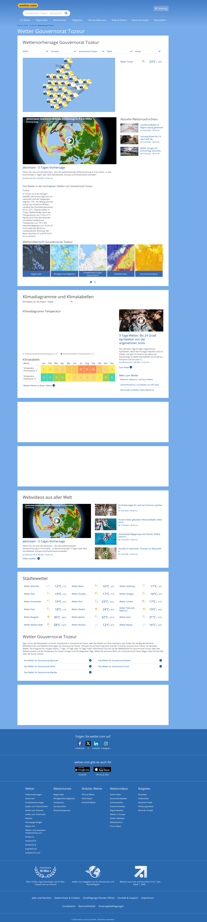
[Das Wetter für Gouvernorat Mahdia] (58, 669)
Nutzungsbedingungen (111, 902)
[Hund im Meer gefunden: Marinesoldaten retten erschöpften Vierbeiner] (128, 522)
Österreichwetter (117, 802)
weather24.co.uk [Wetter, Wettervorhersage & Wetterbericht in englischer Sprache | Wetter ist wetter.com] (32, 848)
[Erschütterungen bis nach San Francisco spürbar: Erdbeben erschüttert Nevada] (128, 507)
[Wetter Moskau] (93, 621)
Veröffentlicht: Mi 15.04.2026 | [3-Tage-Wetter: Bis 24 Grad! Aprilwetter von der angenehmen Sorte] (134, 358)
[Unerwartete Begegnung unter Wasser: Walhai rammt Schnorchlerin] (128, 536)
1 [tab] (91, 278)
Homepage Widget (33, 818)
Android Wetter (89, 798)
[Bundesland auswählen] (91, 47)
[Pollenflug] (161, 5)
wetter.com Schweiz (34, 806)
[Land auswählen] (63, 47)
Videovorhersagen (33, 790)
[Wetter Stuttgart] (140, 590)
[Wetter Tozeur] (141, 58)
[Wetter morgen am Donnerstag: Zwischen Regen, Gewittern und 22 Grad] (140, 149)
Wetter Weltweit (117, 814)
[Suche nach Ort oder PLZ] (66, 5)
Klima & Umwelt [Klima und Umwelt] (145, 806)
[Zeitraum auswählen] (148, 47)
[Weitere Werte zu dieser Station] (39, 381)
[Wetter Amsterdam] (45, 597)
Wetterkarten (62, 785)
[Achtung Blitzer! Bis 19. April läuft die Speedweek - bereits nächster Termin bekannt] (140, 137)
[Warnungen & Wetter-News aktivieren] (136, 386)
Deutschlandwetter (118, 794)
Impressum (147, 894)
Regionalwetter (117, 806)
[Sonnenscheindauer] (149, 257)
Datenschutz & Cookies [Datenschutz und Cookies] (67, 894)
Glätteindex (143, 794)
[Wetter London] (140, 597)
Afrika (26, 21)
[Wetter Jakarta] (93, 613)
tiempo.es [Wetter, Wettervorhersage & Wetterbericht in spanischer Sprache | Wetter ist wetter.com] (29, 833)
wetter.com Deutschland (36, 802)
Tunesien (33, 21)
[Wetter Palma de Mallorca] (140, 605)
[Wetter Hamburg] (140, 582)
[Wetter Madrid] (93, 605)
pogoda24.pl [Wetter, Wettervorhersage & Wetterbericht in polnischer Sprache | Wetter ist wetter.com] (31, 844)
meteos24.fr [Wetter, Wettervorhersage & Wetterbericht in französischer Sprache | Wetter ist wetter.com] (30, 837)
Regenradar (58, 790)
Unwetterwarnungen (34, 798)
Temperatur (58, 798)
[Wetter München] (45, 582)
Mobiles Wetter (92, 785)
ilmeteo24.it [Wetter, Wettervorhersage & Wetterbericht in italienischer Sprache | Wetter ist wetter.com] (30, 841)
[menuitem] (25, 16)
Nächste (160, 254)
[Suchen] (87, 5)
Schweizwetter (116, 798)
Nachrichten (115, 790)
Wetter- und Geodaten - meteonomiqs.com (36, 827)
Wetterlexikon (116, 818)
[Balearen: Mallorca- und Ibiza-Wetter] (136, 375)
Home (19, 21)
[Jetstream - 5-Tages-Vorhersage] (67, 145)
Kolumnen (30, 794)
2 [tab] (95, 278)
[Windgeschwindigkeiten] (64, 257)
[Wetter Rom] (93, 597)
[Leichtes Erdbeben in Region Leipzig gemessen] (140, 125)
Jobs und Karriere (41, 894)
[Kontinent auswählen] (35, 47)
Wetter (29, 785)
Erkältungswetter (146, 802)
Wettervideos (119, 785)
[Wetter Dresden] (93, 590)
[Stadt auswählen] (120, 47)
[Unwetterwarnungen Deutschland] (92, 257)
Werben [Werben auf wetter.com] (28, 814)
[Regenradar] (36, 257)
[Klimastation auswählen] (60, 297)
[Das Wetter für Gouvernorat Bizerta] (130, 657)
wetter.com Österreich (35, 810)
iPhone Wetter (88, 790)
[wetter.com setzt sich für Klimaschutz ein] (93, 874)
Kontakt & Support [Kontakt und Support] (128, 894)
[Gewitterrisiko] (121, 257)
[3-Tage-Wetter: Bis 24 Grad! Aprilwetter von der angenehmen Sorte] (141, 316)
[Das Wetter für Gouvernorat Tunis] (130, 663)
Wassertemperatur (61, 806)
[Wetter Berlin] (93, 582)
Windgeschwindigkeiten (64, 794)
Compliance (68, 902)
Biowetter (142, 790)
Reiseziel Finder (145, 798)
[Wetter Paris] (45, 605)
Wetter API (30, 822)
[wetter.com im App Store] (102, 767)
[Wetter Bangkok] (45, 613)
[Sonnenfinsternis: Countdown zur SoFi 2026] (139, 381)
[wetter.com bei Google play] (82, 767)
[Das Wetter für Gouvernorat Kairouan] (58, 657)
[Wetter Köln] (45, 590)
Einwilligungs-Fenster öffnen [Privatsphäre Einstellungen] (99, 894)
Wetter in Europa (117, 810)
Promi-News (115, 822)
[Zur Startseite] (28, 5)
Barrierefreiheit (87, 902)
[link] (25, 16)
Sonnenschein (59, 802)
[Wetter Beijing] (140, 621)
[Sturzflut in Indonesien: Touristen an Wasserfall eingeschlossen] (128, 551)
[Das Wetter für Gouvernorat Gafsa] (58, 663)
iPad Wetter (87, 794)
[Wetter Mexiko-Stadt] (45, 621)
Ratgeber (144, 785)
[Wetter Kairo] (140, 613)
